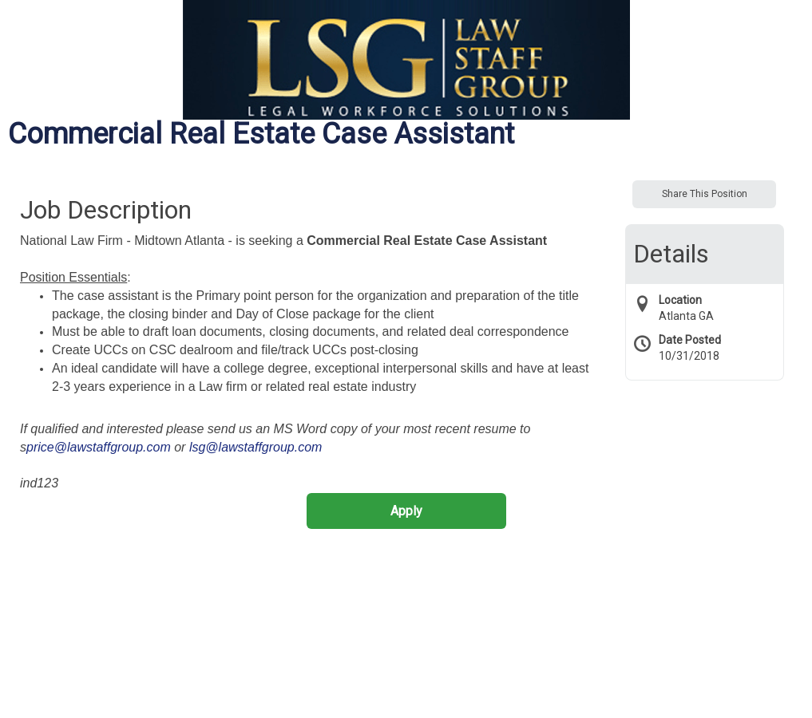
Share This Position (704, 193)
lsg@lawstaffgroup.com (256, 447)
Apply (406, 511)
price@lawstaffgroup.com (98, 447)
